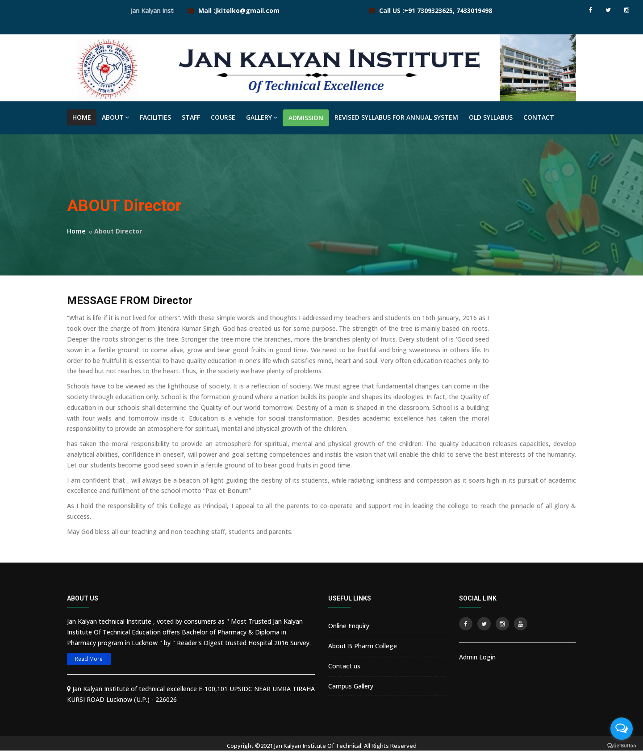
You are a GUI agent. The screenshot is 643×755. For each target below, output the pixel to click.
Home (76, 231)
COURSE (223, 117)
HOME (81, 117)
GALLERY (261, 117)
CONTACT (538, 117)
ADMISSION (305, 117)
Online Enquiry (348, 626)
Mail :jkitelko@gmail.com (239, 10)
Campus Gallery (350, 686)
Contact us (344, 666)
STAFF (191, 117)
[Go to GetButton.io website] (621, 746)
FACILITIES (155, 117)
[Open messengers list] (621, 728)
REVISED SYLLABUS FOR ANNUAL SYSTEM (396, 117)
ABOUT (115, 117)
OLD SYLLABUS (491, 117)
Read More (89, 659)
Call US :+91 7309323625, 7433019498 (435, 10)
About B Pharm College (362, 646)
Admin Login (477, 657)
